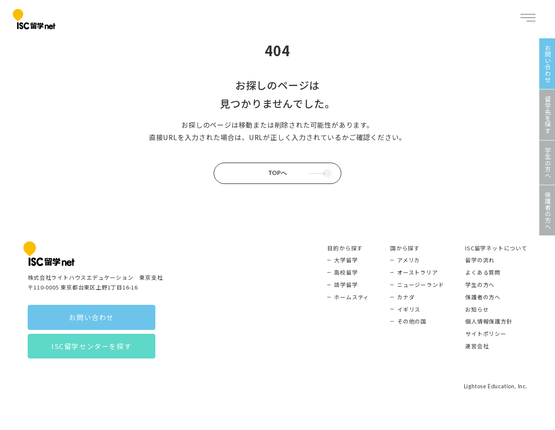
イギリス (409, 309)
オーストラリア (417, 272)
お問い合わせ (91, 317)
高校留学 (346, 272)
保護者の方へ (483, 297)
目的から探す (345, 248)
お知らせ (477, 309)
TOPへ (277, 172)
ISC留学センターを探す (91, 346)
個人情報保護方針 (488, 321)
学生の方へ (480, 285)
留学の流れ (480, 260)
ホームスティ (351, 297)
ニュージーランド (420, 285)
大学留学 (346, 260)
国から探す (405, 248)
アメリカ (408, 260)
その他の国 (411, 321)
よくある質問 (483, 272)
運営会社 (477, 346)
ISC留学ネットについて (496, 248)
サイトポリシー (485, 334)
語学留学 (346, 285)
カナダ (406, 297)
